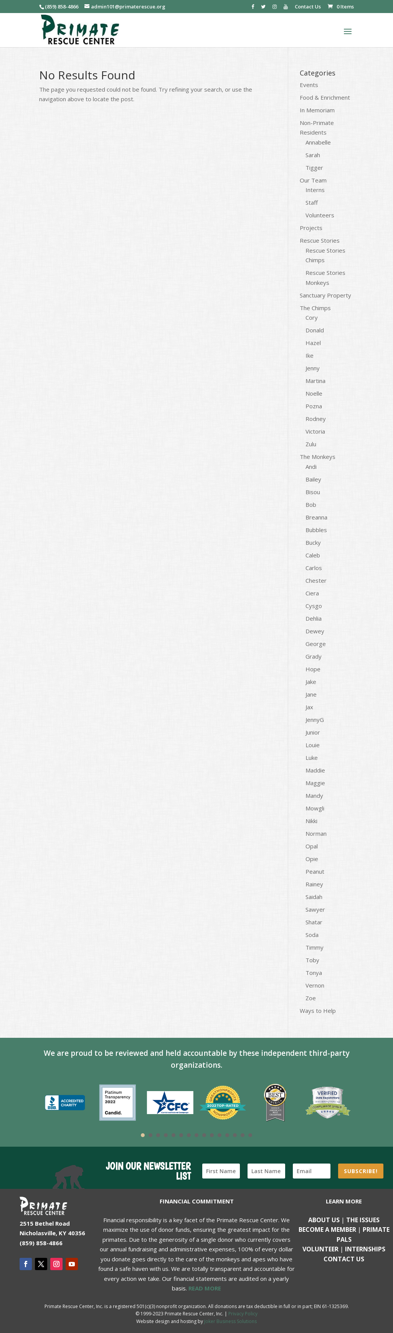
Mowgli (314, 808)
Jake (310, 681)
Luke (311, 757)
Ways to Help (318, 1010)
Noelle (313, 393)
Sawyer (315, 909)
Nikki (311, 821)
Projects (311, 228)
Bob (310, 504)
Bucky (313, 542)
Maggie (315, 783)
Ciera (312, 593)
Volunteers (319, 215)
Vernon (314, 985)
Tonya (313, 972)
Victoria (315, 431)
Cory (311, 317)
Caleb (312, 555)
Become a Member (327, 1229)
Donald (314, 330)
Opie (311, 859)
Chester (316, 580)
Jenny (312, 368)
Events (309, 85)
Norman (316, 833)
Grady (313, 656)
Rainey (314, 884)
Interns (315, 190)
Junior (312, 732)
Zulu (310, 444)
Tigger (314, 167)
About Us (324, 1220)
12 (227, 1135)
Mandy (314, 795)
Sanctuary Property (325, 295)
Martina (315, 381)
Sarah (312, 155)
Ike (309, 355)
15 (250, 1135)
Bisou (312, 492)
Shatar (313, 922)
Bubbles (316, 530)
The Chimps (315, 308)
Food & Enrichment (325, 97)
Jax (309, 707)
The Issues (363, 1220)
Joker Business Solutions (230, 1321)
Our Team (313, 180)
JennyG (314, 719)
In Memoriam (317, 110)
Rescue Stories (320, 240)
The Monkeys (317, 456)
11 (219, 1135)
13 (235, 1135)
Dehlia (313, 618)
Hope (312, 669)
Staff (311, 202)
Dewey (314, 631)
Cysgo (313, 606)
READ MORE (204, 1288)
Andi (311, 466)
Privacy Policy (243, 1313)
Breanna (316, 517)
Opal (311, 846)
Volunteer (320, 1249)
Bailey (313, 479)
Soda (312, 935)
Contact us (344, 1259)
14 (242, 1135)
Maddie (315, 770)
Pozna (313, 406)
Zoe (310, 998)
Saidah (313, 897)
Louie (312, 745)
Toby (312, 960)
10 (212, 1135)
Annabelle (318, 142)
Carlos (313, 568)
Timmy (314, 947)
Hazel (313, 343)
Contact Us (308, 7)
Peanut (314, 871)
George (315, 644)
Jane (311, 694)
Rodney (315, 418)
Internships (365, 1249)
